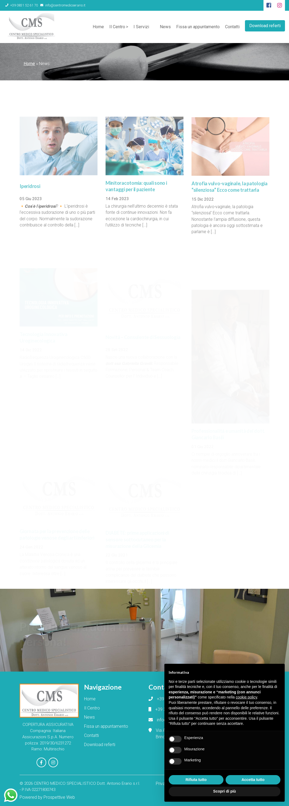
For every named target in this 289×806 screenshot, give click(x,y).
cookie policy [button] (246, 697)
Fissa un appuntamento (198, 26)
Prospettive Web (59, 797)
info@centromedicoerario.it (62, 5)
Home (98, 26)
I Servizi (141, 26)
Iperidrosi (30, 194)
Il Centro (117, 26)
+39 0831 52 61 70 (21, 5)
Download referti (265, 25)
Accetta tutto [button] (253, 780)
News (165, 26)
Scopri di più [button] (224, 791)
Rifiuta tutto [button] (196, 780)
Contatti (232, 26)
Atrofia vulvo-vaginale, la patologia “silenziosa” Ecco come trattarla (230, 195)
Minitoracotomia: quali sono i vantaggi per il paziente (136, 194)
